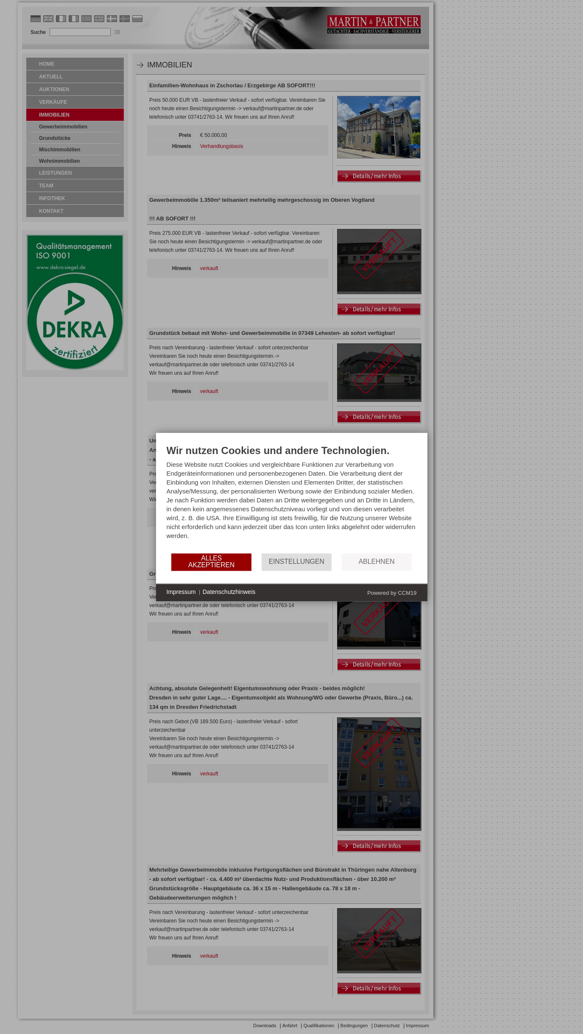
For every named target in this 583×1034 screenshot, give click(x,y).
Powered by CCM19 (391, 593)
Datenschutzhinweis (229, 592)
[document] (292, 498)
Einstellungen (296, 562)
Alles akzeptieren (211, 562)
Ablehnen (377, 562)
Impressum (181, 592)
